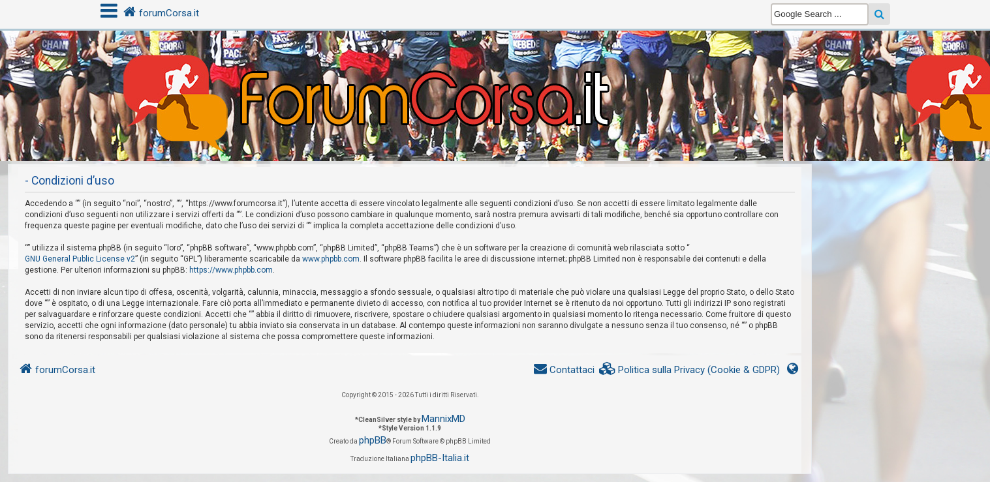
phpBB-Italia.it (439, 458)
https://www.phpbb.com (231, 270)
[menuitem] (690, 370)
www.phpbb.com (331, 259)
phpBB (372, 440)
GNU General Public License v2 (80, 259)
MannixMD (443, 419)
